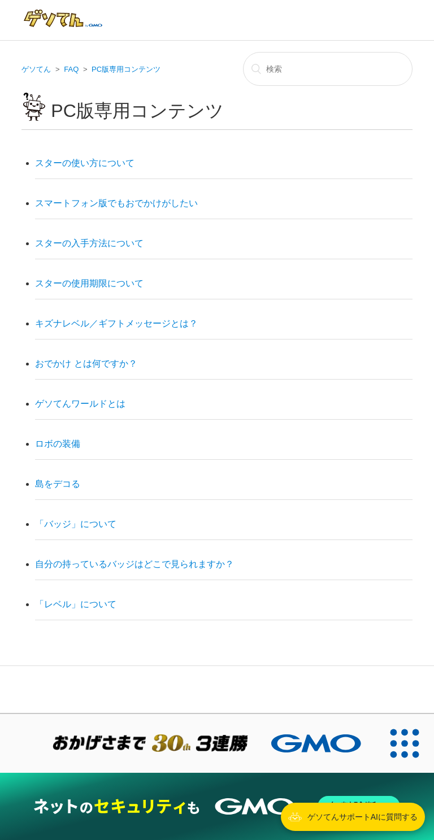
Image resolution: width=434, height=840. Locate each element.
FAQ (71, 69)
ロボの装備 (57, 444)
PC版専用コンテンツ (126, 69)
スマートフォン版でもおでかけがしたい (116, 203)
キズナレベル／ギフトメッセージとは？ (116, 323)
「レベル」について (75, 604)
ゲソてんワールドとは (80, 403)
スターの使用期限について (89, 283)
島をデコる (57, 484)
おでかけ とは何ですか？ (86, 363)
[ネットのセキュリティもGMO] (216, 806)
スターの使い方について (84, 163)
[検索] (328, 69)
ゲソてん (36, 69)
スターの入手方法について (89, 243)
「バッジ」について (75, 524)
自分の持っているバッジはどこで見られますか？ (134, 564)
